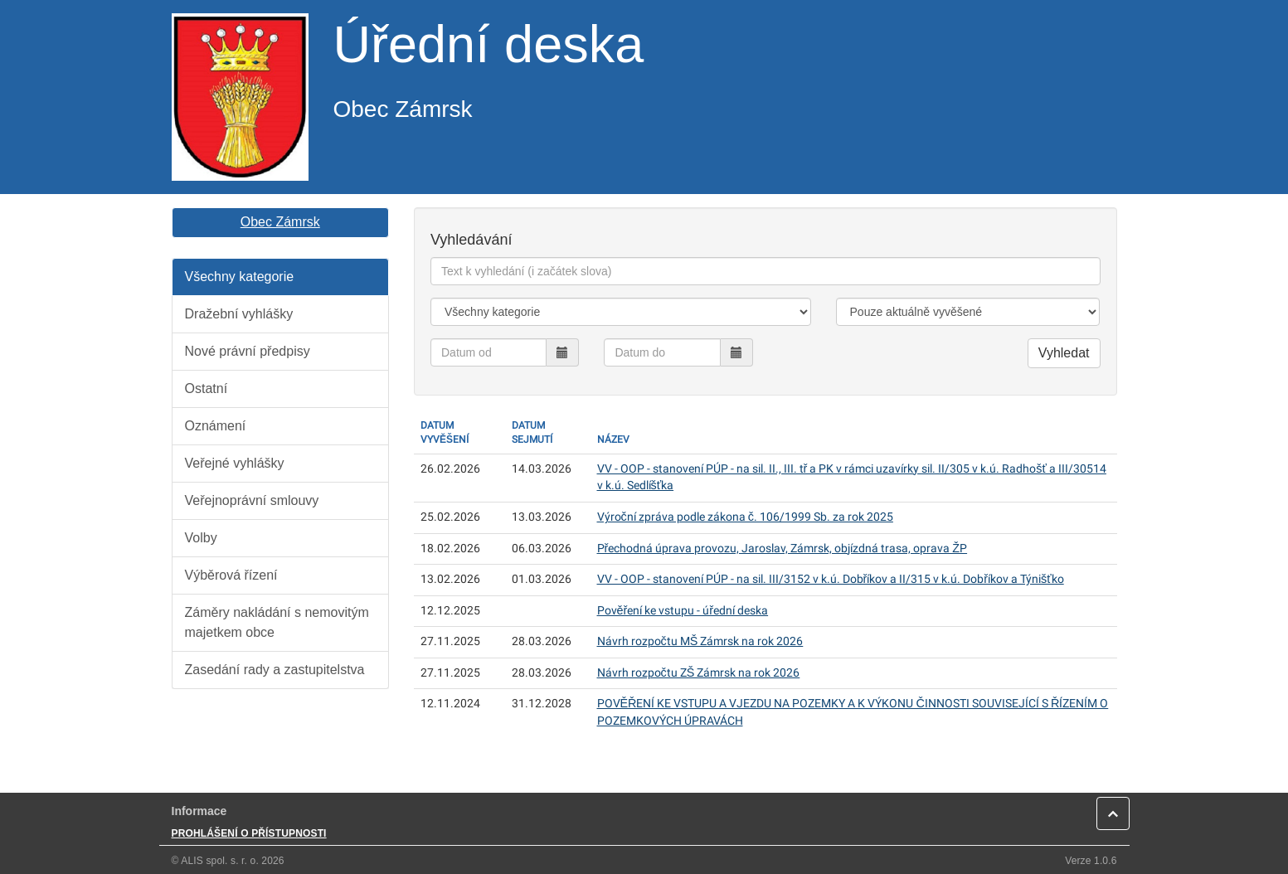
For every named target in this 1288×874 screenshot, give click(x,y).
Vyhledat (1064, 353)
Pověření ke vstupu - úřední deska (683, 611)
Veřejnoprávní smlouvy (252, 500)
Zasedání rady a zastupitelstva (275, 670)
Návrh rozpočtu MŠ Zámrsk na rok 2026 (700, 641)
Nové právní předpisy (247, 351)
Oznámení (215, 426)
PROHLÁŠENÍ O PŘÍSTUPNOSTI (249, 833)
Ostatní (206, 388)
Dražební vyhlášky (239, 314)
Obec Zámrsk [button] (280, 222)
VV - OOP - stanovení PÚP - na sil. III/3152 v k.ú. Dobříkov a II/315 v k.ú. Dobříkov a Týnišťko (830, 579)
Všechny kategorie (239, 276)
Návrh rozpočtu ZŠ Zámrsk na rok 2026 (698, 673)
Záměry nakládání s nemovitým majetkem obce (277, 622)
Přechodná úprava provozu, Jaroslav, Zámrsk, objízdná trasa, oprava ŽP (782, 548)
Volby (201, 538)
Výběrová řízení (231, 575)
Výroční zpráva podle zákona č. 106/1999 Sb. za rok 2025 (745, 517)
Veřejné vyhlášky (234, 463)
